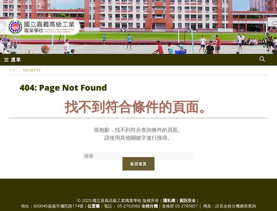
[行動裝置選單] (12, 60)
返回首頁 (138, 163)
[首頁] (12, 70)
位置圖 (93, 206)
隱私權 (169, 200)
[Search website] (262, 60)
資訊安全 (187, 200)
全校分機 (149, 206)
